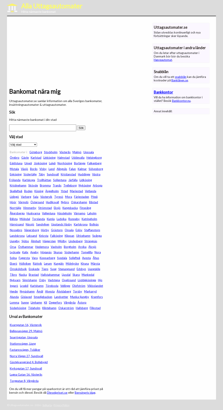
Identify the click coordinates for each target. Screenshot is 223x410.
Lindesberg (76, 241)
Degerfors (55, 302)
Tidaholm (34, 308)
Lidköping (85, 180)
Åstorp (82, 302)
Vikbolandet (95, 285)
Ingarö (14, 285)
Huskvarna (33, 213)
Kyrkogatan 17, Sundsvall (26, 368)
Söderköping (18, 308)
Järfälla (73, 180)
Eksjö (57, 208)
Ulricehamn (83, 235)
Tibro (13, 274)
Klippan (69, 235)
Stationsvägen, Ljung (23, 343)
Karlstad (36, 157)
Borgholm (70, 247)
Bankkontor (163, 92)
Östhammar (25, 247)
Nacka (23, 274)
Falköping (56, 235)
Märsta (95, 263)
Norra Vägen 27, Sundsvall (26, 356)
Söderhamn (71, 252)
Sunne (25, 302)
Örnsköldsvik (18, 269)
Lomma (14, 302)
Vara (35, 258)
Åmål (40, 291)
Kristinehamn (18, 185)
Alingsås (62, 169)
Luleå (52, 163)
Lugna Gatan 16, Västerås (26, 374)
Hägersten (49, 241)
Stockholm (50, 152)
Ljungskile (94, 269)
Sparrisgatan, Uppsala (24, 337)
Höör (13, 202)
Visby (43, 169)
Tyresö (58, 196)
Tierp (44, 269)
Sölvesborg (96, 169)
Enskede (34, 269)
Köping (38, 191)
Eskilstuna (16, 163)
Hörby (45, 230)
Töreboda (52, 285)
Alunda (14, 297)
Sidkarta (47, 405)
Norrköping (64, 163)
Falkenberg (94, 163)
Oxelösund (69, 280)
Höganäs (46, 252)
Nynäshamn (27, 291)
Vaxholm (56, 247)
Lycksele (15, 252)
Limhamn (36, 302)
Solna (13, 258)
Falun (72, 169)
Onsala (69, 230)
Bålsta (14, 219)
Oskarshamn (79, 202)
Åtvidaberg (64, 291)
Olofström (78, 285)
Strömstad (45, 208)
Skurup (58, 252)
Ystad (64, 191)
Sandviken (42, 224)
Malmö (77, 152)
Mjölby (62, 241)
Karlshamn (37, 285)
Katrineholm (89, 219)
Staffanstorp (92, 230)
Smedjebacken (43, 297)
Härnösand (17, 224)
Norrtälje (15, 208)
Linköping (49, 157)
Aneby (34, 252)
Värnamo (79, 213)
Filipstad (95, 308)
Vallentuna (48, 213)
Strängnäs (90, 241)
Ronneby (74, 219)
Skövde (33, 185)
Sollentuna (59, 180)
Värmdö (23, 202)
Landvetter (61, 297)
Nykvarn (15, 280)
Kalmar (82, 169)
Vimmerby (29, 208)
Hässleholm (64, 213)
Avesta (86, 258)
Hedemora (42, 247)
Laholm (91, 213)
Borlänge (79, 163)
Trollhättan (44, 180)
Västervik (46, 196)
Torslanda (38, 219)
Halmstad (63, 157)
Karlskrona (81, 224)
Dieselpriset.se (57, 392)
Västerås (65, 152)
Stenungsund (66, 269)
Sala (35, 196)
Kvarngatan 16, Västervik (26, 325)
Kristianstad (68, 174)
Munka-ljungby (79, 297)
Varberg (26, 196)
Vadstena (54, 280)
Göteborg (35, 152)
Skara (76, 274)
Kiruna (85, 263)
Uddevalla (78, 157)
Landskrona (17, 235)
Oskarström (66, 308)
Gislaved (26, 297)
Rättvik (37, 263)
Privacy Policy (61, 405)
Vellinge (65, 285)
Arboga (97, 185)
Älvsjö (92, 247)
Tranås (57, 185)
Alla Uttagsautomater (51, 6)
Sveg (53, 269)
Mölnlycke (72, 263)
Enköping (16, 174)
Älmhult (36, 241)
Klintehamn (49, 308)
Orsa (13, 247)
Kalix (25, 252)
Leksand (32, 235)
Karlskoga (28, 180)
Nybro (65, 202)
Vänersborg (31, 230)
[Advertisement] (57, 53)
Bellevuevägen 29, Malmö (26, 331)
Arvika (82, 247)
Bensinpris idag (85, 392)
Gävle (25, 157)
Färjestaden (81, 196)
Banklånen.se (179, 80)
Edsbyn (81, 269)
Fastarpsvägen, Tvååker (25, 349)
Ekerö (13, 263)
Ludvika (61, 219)
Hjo (100, 280)
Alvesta (50, 291)
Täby (42, 174)
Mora (68, 196)
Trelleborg (70, 185)
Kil (45, 302)
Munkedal (88, 274)
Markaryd (90, 291)
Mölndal (25, 219)
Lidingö (14, 196)
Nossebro (16, 230)
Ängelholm (52, 191)
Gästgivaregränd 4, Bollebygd (29, 362)
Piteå (94, 196)
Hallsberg (82, 308)
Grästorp (57, 230)
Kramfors (97, 297)
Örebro (14, 157)
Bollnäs (94, 224)
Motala (14, 169)
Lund (52, 169)
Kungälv (59, 263)
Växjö (24, 169)
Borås (33, 169)
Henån (14, 291)
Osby (42, 280)
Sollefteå (74, 258)
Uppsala (88, 152)
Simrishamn (29, 280)
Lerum (48, 263)
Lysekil (24, 285)
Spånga (97, 235)
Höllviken (25, 263)
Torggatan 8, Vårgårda (24, 381)
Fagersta (24, 258)
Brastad (34, 274)
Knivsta (43, 235)
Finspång (85, 208)
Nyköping (85, 185)
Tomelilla (87, 252)
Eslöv (79, 230)
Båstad (93, 202)
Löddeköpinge (87, 280)
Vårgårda (70, 302)
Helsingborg (94, 157)
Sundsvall (53, 174)
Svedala (62, 258)
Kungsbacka (70, 208)
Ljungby (15, 241)
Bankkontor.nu (181, 100)
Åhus (96, 258)
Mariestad (76, 191)
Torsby (77, 291)
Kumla (51, 219)
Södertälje (30, 174)
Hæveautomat (163, 60)
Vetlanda (90, 191)
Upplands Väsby (61, 224)
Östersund (37, 202)
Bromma (45, 185)
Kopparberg (47, 258)
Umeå (28, 163)
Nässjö (30, 224)
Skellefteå (16, 191)
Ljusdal (66, 274)
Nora (98, 252)
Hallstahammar (50, 274)
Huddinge (84, 174)
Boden (28, 191)
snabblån (180, 77)
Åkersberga (17, 213)
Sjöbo (25, 241)
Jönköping (40, 163)
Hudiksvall (52, 202)
